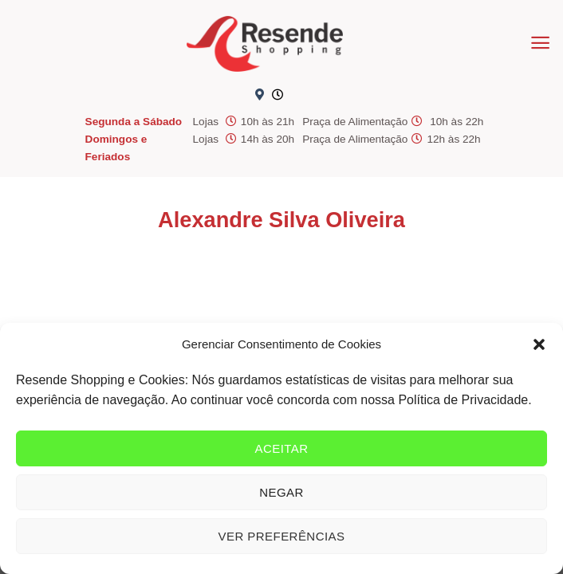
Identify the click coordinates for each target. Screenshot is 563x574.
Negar (281, 492)
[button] (539, 344)
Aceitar (281, 448)
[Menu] (540, 42)
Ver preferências (282, 536)
